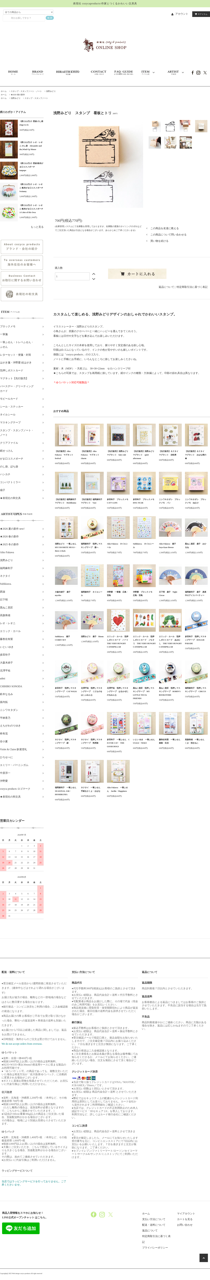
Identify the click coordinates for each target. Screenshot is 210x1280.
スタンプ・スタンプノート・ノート (26, 91)
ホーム (4, 91)
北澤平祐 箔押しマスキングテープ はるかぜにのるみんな (117, 691)
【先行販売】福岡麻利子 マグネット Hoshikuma (66, 501)
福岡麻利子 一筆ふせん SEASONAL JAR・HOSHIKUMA (66, 791)
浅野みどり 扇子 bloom (92, 636)
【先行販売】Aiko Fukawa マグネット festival (65, 454)
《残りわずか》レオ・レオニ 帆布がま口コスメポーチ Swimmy (31, 187)
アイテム (200, 14)
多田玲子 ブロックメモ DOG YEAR (144, 501)
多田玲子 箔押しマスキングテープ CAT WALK (66, 690)
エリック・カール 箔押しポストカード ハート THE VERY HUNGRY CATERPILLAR (118, 641)
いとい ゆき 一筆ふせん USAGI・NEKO (144, 741)
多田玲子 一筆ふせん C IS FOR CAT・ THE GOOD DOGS (118, 743)
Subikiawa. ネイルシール (143, 546)
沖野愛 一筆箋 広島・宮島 (117, 594)
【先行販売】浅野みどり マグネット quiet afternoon (144, 454)
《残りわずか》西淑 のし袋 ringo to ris (31, 123)
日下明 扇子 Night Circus (168, 594)
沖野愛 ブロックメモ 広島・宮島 (143, 594)
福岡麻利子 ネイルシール (91, 594)
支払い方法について (153, 1219)
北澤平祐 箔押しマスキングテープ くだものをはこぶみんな (91, 691)
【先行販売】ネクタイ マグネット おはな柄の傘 (195, 454)
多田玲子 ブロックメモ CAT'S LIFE (118, 501)
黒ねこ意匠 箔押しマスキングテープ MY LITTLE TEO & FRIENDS (143, 693)
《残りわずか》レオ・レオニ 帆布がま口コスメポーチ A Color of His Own (31, 208)
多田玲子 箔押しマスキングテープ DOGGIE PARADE (195, 640)
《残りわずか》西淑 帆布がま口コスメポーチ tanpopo (31, 166)
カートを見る (185, 1219)
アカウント (181, 13)
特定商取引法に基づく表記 (192, 287)
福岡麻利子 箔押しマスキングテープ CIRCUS (195, 690)
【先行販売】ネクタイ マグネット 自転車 (169, 453)
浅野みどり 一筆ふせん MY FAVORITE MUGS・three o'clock (66, 547)
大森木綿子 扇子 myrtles (63, 594)
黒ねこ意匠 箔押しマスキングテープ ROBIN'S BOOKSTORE (169, 691)
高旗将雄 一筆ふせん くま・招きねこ (195, 741)
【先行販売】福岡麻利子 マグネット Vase (92, 501)
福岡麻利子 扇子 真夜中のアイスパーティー (195, 594)
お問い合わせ (185, 1224)
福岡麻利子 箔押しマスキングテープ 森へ (91, 546)
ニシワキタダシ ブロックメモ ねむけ (195, 501)
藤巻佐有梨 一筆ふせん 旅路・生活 (170, 741)
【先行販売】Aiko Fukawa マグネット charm (91, 454)
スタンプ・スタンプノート (36, 98)
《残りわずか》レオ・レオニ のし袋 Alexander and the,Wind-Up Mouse (31, 145)
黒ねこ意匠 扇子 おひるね (195, 546)
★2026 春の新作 (18, 95)
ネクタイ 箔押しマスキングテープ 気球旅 (91, 741)
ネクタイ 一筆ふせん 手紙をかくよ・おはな (91, 789)
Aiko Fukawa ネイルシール (117, 546)
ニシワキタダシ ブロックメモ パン (169, 501)
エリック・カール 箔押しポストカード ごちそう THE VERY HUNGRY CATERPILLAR (144, 641)
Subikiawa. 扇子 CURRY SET (63, 638)
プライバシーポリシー (155, 1247)
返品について (166, 287)
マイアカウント (186, 1213)
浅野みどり (51, 91)
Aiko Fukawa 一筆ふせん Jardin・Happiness (117, 789)
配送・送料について (153, 1224)
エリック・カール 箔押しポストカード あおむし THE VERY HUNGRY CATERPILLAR (170, 641)
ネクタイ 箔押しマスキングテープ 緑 (65, 741)
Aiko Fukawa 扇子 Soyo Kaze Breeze (168, 546)
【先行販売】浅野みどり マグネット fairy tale (118, 453)
